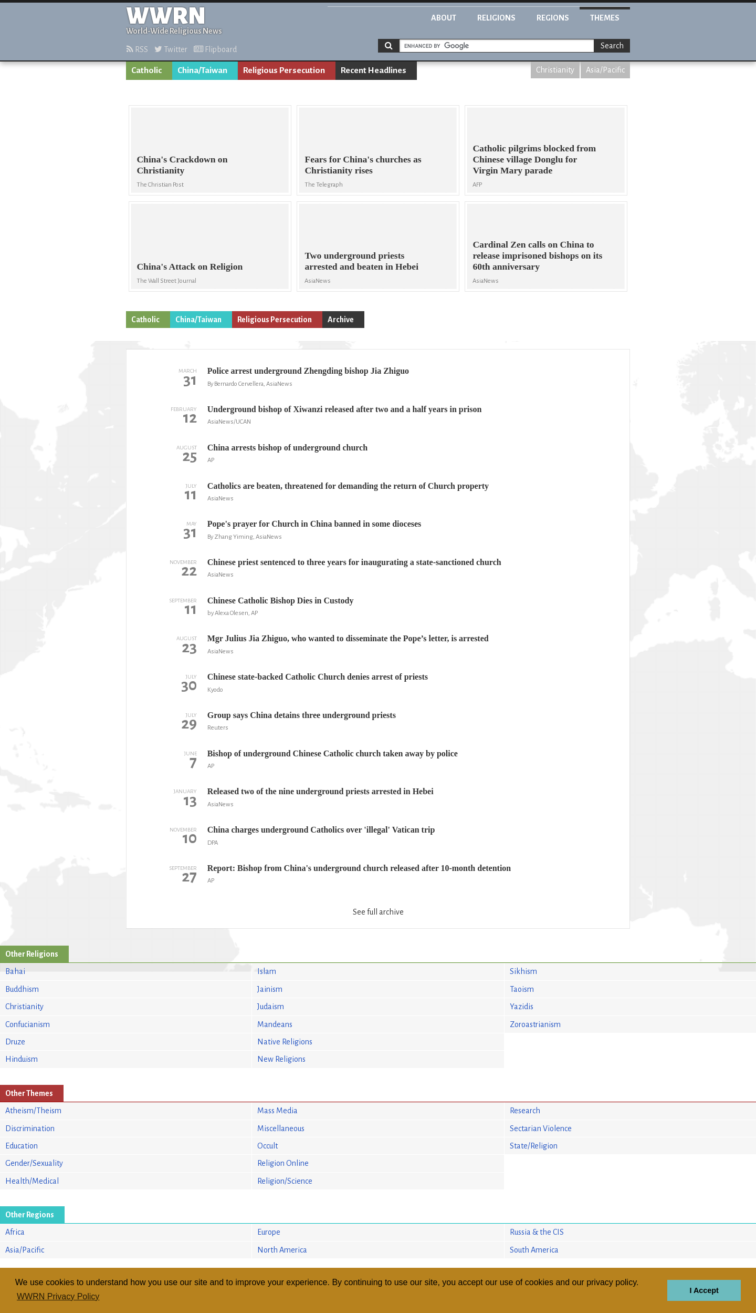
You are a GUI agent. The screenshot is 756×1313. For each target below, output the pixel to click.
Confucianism (27, 1024)
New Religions (281, 1059)
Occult (267, 1146)
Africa (15, 1232)
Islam (266, 971)
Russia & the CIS (537, 1232)
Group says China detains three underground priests (301, 715)
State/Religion (534, 1146)
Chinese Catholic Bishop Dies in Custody (280, 600)
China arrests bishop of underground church (287, 447)
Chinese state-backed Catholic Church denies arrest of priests (317, 676)
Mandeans (274, 1024)
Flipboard (215, 49)
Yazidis (521, 1006)
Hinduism (21, 1059)
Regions (553, 18)
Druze (15, 1042)
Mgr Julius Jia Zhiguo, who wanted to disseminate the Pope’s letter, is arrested (348, 638)
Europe (268, 1232)
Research (525, 1110)
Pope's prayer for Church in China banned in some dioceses (314, 523)
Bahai (15, 971)
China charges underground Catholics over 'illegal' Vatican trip (321, 829)
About (443, 18)
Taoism (522, 989)
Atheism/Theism (33, 1110)
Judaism (270, 1006)
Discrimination (30, 1128)
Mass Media (277, 1110)
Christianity (555, 70)
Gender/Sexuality (34, 1163)
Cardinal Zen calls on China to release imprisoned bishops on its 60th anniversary (537, 255)
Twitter (170, 49)
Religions (496, 18)
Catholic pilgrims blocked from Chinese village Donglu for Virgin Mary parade (534, 159)
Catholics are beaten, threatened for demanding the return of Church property (348, 485)
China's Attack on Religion (189, 266)
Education (21, 1146)
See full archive (378, 912)
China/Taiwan (202, 70)
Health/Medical (32, 1181)
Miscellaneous (280, 1128)
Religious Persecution (284, 70)
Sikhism (523, 971)
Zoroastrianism (535, 1024)
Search (612, 46)
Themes (605, 18)
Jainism (269, 989)
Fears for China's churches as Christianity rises (362, 165)
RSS (137, 49)
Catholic (146, 70)
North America (282, 1250)
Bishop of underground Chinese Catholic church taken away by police (332, 753)
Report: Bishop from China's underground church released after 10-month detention (359, 868)
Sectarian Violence (541, 1128)
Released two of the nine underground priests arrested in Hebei (320, 791)
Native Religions (284, 1042)
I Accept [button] (703, 1290)
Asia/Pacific (605, 70)
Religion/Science (284, 1181)
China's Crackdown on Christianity (181, 165)
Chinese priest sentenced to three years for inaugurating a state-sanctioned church (354, 562)
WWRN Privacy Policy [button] (58, 1296)
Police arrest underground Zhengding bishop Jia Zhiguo (308, 370)
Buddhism (22, 989)
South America (534, 1250)
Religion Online (283, 1163)
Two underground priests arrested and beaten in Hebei (361, 261)
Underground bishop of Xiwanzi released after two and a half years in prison (344, 409)
